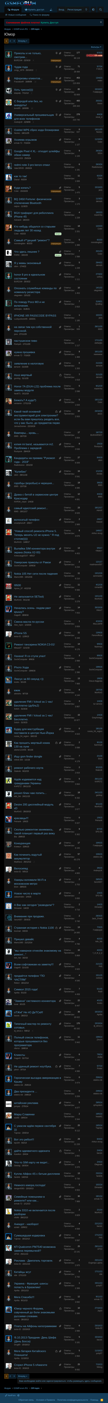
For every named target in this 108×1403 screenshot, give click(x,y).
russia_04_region (21, 736)
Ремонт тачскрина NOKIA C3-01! (34, 644)
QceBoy (98, 304)
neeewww (98, 354)
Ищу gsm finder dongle (28, 756)
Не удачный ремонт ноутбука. (33, 1066)
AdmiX (99, 510)
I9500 (17, 585)
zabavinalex (19, 897)
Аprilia (16, 993)
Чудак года (21, 67)
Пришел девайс (24, 939)
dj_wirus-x (18, 1031)
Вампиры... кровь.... (26, 432)
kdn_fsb (17, 796)
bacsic (17, 1016)
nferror (17, 1048)
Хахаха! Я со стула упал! (30, 656)
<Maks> (98, 551)
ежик (17, 690)
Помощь (94, 1400)
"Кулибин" (20, 471)
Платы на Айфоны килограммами (35, 1326)
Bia (15, 837)
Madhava (18, 862)
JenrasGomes (20, 426)
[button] (93, 9)
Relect (17, 983)
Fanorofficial (97, 635)
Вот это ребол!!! (24, 1139)
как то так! (20, 176)
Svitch (16, 709)
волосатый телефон (26, 519)
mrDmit (99, 978)
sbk (15, 1275)
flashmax (98, 647)
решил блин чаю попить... (30, 793)
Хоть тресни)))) (23, 89)
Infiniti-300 (18, 760)
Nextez (17, 133)
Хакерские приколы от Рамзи (32, 562)
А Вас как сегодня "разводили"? (34, 905)
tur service (97, 704)
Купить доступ (36, 9)
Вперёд (21, 41)
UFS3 (16, 1254)
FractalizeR (19, 82)
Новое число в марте (27, 893)
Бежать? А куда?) (25, 400)
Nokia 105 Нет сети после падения (36, 573)
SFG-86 (99, 832)
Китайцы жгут (22, 1272)
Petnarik (17, 821)
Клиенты (19, 1054)
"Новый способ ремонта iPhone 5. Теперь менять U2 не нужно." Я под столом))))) (36, 535)
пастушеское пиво (25, 340)
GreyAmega (97, 718)
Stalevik (17, 771)
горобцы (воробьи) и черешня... (34, 483)
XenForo (10, 1395)
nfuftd (99, 1057)
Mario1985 (18, 577)
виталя (17, 367)
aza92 (16, 1118)
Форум (15, 9)
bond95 (17, 108)
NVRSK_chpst (20, 502)
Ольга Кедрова (95, 681)
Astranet (17, 220)
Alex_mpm (18, 625)
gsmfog (17, 378)
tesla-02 (17, 636)
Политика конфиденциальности (72, 1400)
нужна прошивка (24, 352)
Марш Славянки (24, 1114)
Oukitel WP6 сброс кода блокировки (36, 130)
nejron (16, 206)
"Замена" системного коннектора (35, 1001)
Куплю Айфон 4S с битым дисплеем (37, 1173)
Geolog (17, 1165)
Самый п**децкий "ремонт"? (32, 240)
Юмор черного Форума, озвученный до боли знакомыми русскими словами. (34, 1312)
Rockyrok (18, 451)
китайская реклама (26, 1103)
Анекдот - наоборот (26, 1224)
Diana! (17, 179)
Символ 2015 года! (26, 989)
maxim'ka (98, 215)
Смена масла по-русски (29, 621)
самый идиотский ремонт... (31, 508)
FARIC (17, 255)
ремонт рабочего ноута (28, 767)
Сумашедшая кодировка (29, 1235)
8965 (100, 329)
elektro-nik (97, 857)
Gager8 (17, 615)
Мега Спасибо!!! (24, 1297)
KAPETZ (18, 786)
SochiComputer (20, 566)
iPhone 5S (20, 633)
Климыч (17, 847)
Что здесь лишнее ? (26, 251)
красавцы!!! (21, 818)
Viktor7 (99, 610)
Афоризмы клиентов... (28, 78)
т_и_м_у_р (97, 953)
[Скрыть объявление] (100, 22)
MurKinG (18, 542)
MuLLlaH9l (97, 624)
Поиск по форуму (41, 15)
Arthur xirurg (97, 533)
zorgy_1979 (19, 70)
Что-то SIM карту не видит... (31, 1162)
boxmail (17, 931)
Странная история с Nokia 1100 (34, 927)
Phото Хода (21, 667)
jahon (16, 1070)
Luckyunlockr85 (20, 319)
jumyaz (17, 1106)
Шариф (17, 93)
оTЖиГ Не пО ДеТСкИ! (28, 1012)
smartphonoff (19, 523)
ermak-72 (18, 143)
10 (35, 82)
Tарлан (17, 1133)
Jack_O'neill (97, 918)
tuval (16, 1004)
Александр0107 (21, 556)
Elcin (100, 759)
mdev (100, 80)
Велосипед (21, 868)
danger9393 (19, 1188)
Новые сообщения (17, 15)
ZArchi (99, 1040)
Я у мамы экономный (27, 263)
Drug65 (17, 1345)
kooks (16, 682)
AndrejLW (18, 122)
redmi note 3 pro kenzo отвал (32, 164)
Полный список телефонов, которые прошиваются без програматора (31, 1041)
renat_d (99, 117)
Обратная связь (26, 1400)
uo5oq (99, 277)
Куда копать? (22, 187)
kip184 (17, 1143)
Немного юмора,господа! (30, 1185)
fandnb (17, 1177)
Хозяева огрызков (25, 139)
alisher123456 (20, 750)
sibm (16, 266)
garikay (99, 795)
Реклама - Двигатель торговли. (33, 1260)
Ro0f (100, 991)
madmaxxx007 (96, 564)
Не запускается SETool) (29, 596)
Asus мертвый (23, 375)
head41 (99, 1116)
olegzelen (18, 295)
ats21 (100, 414)
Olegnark (98, 1164)
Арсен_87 (18, 588)
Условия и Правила (45, 1400)
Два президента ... (25, 1091)
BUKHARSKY (96, 435)
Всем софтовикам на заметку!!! (34, 964)
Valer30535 (19, 168)
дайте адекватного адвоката (32, 1150)
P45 (100, 966)
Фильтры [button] (95, 47)
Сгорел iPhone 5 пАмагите (30, 1364)
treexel (99, 522)
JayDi (99, 1311)
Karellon (17, 1154)
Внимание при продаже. (29, 916)
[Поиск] (100, 9)
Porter (99, 1068)
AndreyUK (97, 870)
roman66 (98, 587)
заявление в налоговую (29, 363)
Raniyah (17, 344)
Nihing (99, 1367)
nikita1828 (18, 158)
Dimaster (18, 908)
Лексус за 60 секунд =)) (28, 679)
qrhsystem (97, 1105)
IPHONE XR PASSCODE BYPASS (35, 315)
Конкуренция (22, 843)
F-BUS (99, 69)
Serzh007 (98, 882)
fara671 (17, 393)
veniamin (18, 403)
